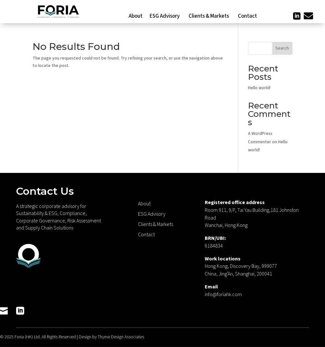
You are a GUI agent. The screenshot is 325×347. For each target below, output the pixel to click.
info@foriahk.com (223, 294)
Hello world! (259, 88)
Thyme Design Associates (121, 337)
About (136, 17)
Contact (247, 17)
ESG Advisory (166, 17)
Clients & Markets (210, 17)
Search (282, 48)
